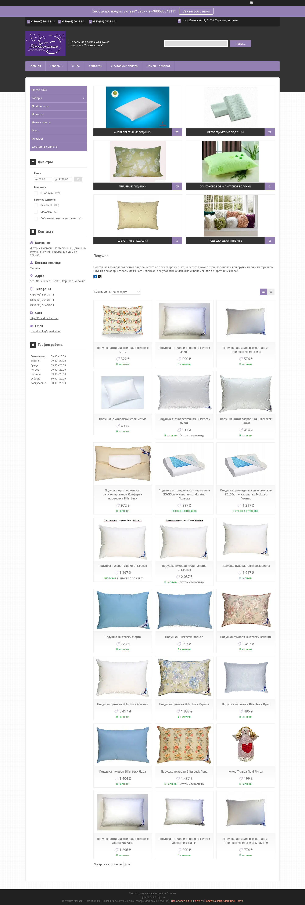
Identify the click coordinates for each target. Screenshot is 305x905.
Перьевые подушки (132, 186)
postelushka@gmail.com (45, 331)
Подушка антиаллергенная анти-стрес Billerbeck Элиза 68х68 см (246, 840)
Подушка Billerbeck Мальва (184, 637)
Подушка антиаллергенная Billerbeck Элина (184, 349)
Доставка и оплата (124, 66)
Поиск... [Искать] (241, 43)
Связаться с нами (196, 11)
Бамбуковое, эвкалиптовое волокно (225, 186)
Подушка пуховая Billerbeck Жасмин (122, 704)
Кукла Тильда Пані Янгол (246, 771)
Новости (37, 114)
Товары (55, 66)
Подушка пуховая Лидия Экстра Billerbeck (184, 567)
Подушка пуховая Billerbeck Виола (246, 565)
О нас (76, 66)
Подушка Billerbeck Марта (123, 637)
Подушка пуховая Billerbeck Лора (184, 771)
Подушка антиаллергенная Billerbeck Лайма (246, 421)
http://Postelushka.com (44, 318)
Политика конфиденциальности (223, 900)
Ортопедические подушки (225, 132)
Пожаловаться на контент (186, 900)
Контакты (95, 66)
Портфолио (39, 90)
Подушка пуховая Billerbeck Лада (122, 771)
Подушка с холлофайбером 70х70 (122, 419)
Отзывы (37, 138)
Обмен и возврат (158, 66)
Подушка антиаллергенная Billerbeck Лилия (184, 421)
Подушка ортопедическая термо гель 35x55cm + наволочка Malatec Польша (184, 494)
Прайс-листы (40, 106)
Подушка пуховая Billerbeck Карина (184, 704)
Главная (35, 66)
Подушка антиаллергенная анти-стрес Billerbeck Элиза (246, 349)
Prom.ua (171, 893)
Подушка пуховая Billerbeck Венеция (246, 637)
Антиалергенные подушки (132, 132)
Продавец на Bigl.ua (152, 897)
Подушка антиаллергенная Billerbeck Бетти (122, 349)
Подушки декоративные (225, 240)
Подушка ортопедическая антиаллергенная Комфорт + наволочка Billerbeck (122, 494)
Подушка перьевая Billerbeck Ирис (246, 704)
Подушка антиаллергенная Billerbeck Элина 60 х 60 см (184, 840)
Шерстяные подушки (133, 240)
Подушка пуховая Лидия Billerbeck (122, 565)
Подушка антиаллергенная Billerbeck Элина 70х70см (122, 840)
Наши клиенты (41, 122)
